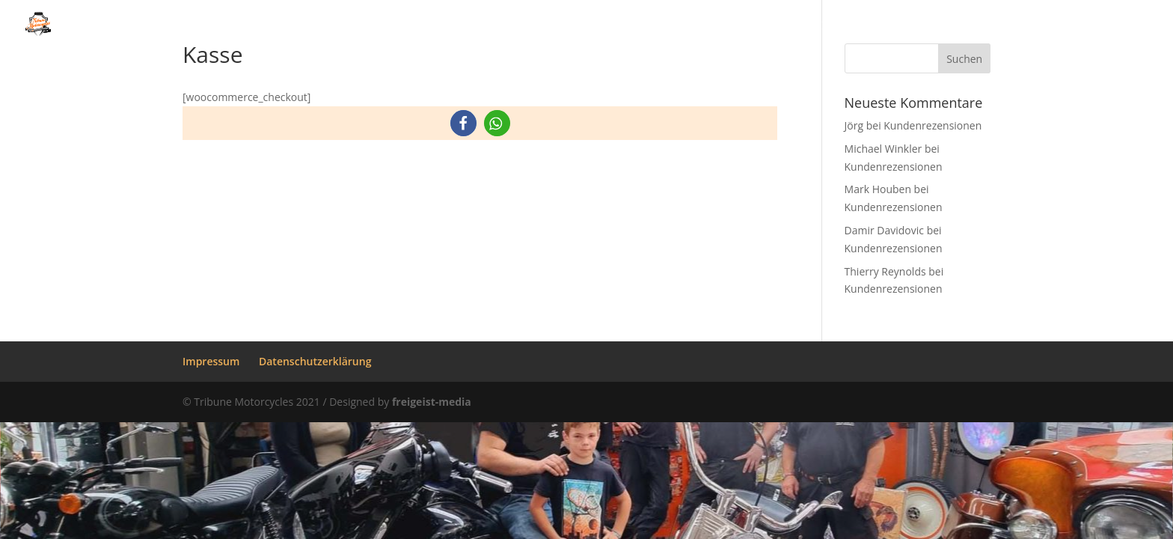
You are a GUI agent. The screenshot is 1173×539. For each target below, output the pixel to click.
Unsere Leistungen (580, 26)
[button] (463, 123)
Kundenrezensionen (1002, 26)
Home (377, 26)
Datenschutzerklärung (315, 361)
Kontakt (1120, 26)
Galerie (691, 26)
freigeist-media (431, 402)
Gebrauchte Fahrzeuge (832, 26)
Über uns (449, 26)
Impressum (211, 361)
